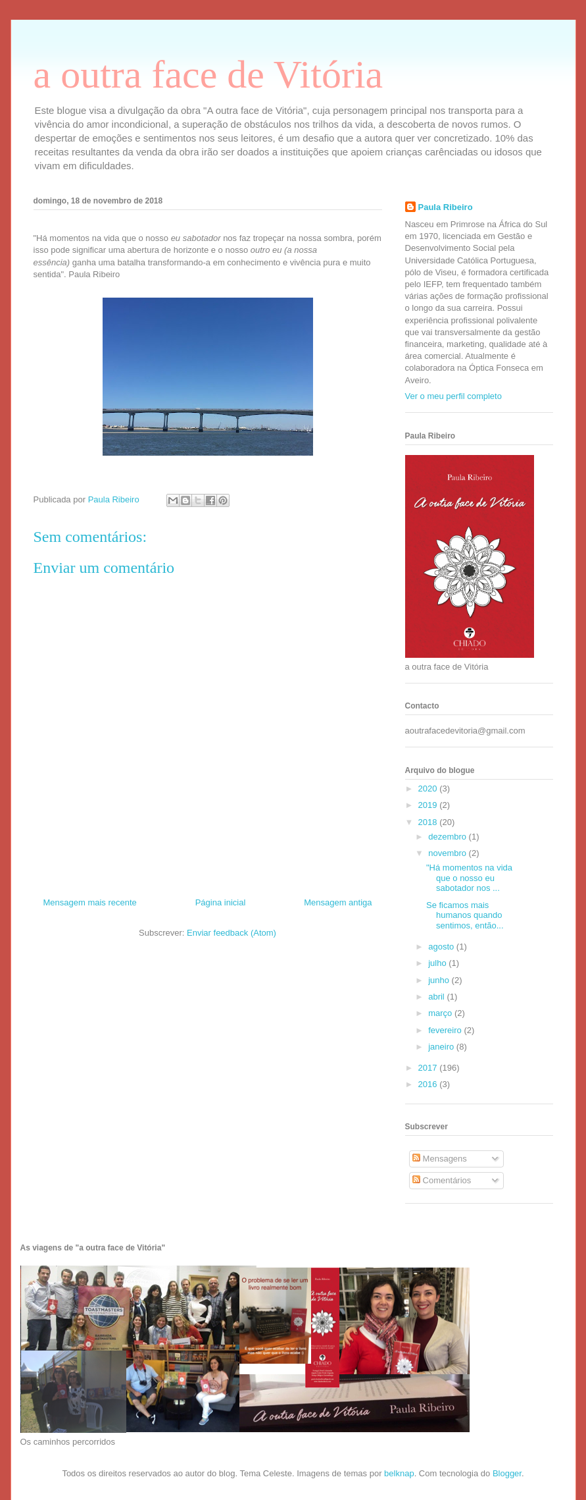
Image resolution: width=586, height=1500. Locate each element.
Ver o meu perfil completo (453, 396)
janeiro (442, 1047)
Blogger (507, 1473)
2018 (429, 822)
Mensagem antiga (338, 902)
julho (438, 963)
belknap (399, 1473)
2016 (429, 1084)
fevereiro (446, 1030)
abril (437, 997)
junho (439, 980)
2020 (429, 788)
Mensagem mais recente (90, 902)
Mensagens (439, 1159)
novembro (448, 853)
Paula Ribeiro (445, 207)
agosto (442, 946)
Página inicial (220, 902)
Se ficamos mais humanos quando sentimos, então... (465, 915)
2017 (429, 1068)
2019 (429, 805)
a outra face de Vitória (208, 74)
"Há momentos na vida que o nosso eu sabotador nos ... (469, 878)
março (441, 1013)
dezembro (448, 837)
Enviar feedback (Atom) (231, 933)
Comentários (441, 1180)
